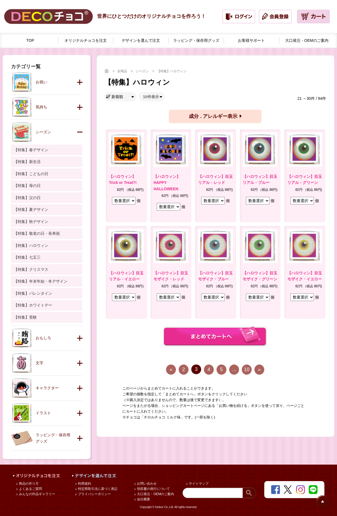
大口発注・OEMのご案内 (155, 494)
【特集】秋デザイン (31, 221)
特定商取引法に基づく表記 (97, 489)
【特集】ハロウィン (172, 71)
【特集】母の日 (27, 185)
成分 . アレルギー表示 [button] (215, 116)
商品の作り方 (28, 483)
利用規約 (84, 483)
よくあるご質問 (30, 489)
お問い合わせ (146, 483)
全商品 (122, 71)
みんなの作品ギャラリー (36, 494)
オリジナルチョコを (85, 40)
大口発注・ (306, 40)
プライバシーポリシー (94, 494)
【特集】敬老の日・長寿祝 (37, 233)
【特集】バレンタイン (33, 293)
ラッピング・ (196, 40)
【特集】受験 (25, 317)
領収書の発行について (153, 489)
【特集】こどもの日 (31, 174)
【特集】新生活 (27, 161)
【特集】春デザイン (31, 150)
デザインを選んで (141, 40)
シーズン (143, 71)
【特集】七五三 (27, 257)
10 (246, 369)
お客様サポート (251, 40)
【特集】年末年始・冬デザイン (41, 281)
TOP (30, 40)
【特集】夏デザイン (31, 209)
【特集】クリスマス (31, 269)
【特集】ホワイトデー (33, 305)
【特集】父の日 (27, 197)
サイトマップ (198, 483)
